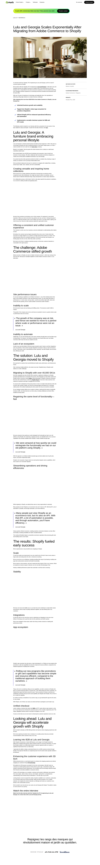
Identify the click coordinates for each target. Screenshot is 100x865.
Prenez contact (89, 2)
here (47, 127)
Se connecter (79, 2)
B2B (34, 708)
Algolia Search (35, 379)
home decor (34, 146)
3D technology (31, 762)
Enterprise (42, 2)
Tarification (35, 2)
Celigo (30, 378)
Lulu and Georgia (42, 86)
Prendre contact (63, 11)
